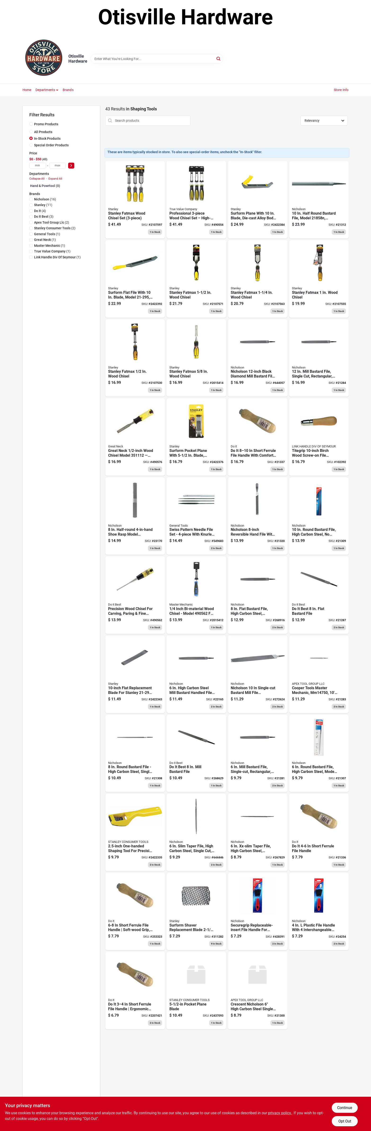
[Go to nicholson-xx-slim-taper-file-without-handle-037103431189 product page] (257, 990)
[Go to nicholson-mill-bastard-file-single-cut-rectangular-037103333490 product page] (257, 674)
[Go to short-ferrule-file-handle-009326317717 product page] (257, 437)
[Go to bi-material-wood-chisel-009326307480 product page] (135, 437)
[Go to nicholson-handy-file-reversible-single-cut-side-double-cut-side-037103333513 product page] (257, 516)
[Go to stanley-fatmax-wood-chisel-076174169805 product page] (196, 279)
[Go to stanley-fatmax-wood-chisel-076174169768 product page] (196, 358)
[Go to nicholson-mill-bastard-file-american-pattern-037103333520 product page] (196, 753)
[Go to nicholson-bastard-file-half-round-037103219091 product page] (319, 199)
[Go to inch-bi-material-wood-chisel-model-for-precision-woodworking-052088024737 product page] (196, 595)
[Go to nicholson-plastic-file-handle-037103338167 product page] (319, 911)
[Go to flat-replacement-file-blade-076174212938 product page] (135, 674)
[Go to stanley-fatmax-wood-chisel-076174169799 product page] (257, 279)
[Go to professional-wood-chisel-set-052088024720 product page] (196, 199)
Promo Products (46, 124)
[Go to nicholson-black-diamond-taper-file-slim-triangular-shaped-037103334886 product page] (196, 832)
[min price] (37, 166)
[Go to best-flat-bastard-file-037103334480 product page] (319, 595)
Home (26, 90)
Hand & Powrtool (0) (45, 186)
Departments (45, 90)
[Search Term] (157, 59)
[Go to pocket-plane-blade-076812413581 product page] (196, 990)
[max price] (57, 166)
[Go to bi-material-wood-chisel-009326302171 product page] (135, 595)
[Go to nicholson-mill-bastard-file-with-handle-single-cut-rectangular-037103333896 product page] (196, 674)
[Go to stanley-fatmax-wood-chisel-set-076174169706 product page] (135, 199)
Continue (344, 1107)
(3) (43, 216)
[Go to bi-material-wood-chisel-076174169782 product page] (319, 279)
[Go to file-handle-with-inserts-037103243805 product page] (257, 911)
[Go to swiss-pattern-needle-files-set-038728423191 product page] (196, 516)
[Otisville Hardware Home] (43, 59)
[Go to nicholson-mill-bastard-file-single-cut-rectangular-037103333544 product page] (257, 753)
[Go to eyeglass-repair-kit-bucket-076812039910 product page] (319, 358)
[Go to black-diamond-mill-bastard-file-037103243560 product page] (257, 358)
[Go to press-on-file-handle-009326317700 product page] (135, 911)
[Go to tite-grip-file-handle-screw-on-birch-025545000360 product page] (319, 437)
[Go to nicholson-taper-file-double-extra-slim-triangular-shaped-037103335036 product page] (257, 832)
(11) (43, 205)
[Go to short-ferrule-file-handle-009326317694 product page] (319, 832)
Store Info (341, 90)
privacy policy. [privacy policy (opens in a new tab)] (280, 1113)
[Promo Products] (31, 124)
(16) (45, 199)
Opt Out (344, 1121)
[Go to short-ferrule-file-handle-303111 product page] (135, 990)
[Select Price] (71, 166)
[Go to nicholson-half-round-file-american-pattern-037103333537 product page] (135, 516)
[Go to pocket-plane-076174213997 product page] (196, 437)
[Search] (218, 58)
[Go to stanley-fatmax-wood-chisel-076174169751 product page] (135, 358)
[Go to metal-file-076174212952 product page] (135, 279)
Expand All (55, 178)
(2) (51, 222)
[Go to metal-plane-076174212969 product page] (257, 199)
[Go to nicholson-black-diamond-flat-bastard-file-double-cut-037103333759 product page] (257, 595)
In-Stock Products (47, 138)
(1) (47, 234)
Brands (68, 90)
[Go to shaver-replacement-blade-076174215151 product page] (196, 911)
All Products (43, 132)
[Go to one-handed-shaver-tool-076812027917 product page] (135, 832)
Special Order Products (51, 145)
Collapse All (36, 178)
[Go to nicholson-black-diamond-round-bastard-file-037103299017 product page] (319, 753)
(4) (40, 211)
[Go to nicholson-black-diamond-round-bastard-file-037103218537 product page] (135, 753)
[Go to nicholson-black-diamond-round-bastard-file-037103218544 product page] (319, 516)
